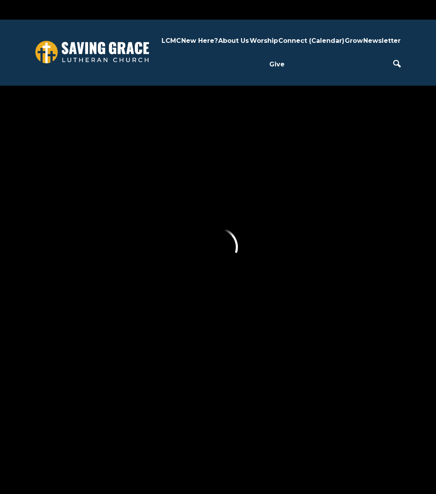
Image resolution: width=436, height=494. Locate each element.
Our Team (145, 249)
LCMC (171, 40)
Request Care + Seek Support (238, 252)
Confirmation (286, 231)
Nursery (278, 333)
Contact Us (146, 267)
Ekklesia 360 (218, 473)
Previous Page (91, 121)
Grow (354, 40)
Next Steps (100, 221)
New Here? (199, 40)
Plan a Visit (99, 203)
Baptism (187, 249)
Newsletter (382, 40)
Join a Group (240, 281)
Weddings (190, 267)
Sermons (188, 231)
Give (277, 64)
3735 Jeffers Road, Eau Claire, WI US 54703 (188, 427)
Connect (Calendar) (311, 40)
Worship (264, 40)
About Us (233, 40)
